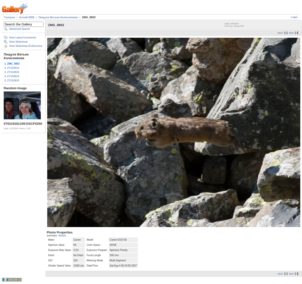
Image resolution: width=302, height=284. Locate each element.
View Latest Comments (22, 37)
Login (294, 17)
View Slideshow (18, 41)
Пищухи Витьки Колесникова (58, 17)
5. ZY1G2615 (11, 80)
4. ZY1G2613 (11, 76)
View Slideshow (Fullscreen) (25, 46)
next (280, 33)
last (291, 33)
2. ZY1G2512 (11, 68)
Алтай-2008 (26, 17)
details (62, 235)
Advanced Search (19, 29)
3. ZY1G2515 (11, 72)
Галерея (9, 17)
